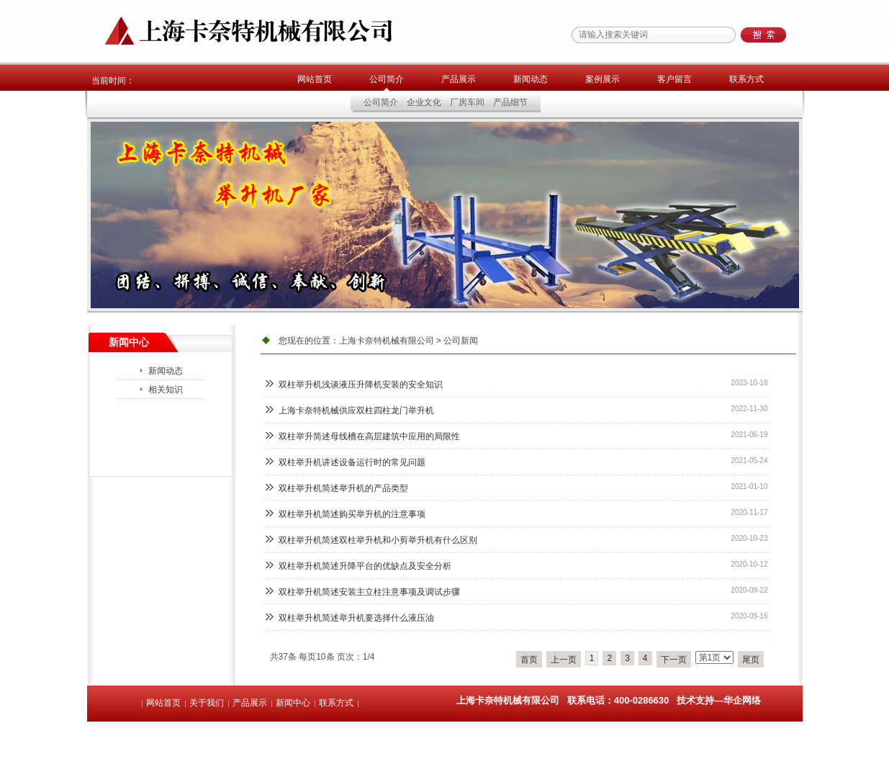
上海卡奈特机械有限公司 (386, 341)
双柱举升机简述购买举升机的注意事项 (352, 514)
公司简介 (386, 79)
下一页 (674, 660)
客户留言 (674, 79)
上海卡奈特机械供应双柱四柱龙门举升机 (356, 410)
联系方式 (746, 79)
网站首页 (314, 79)
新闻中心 (293, 703)
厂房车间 (467, 102)
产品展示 (458, 79)
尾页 (750, 660)
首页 (529, 660)
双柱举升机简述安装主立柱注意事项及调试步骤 (369, 592)
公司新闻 (460, 341)
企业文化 (424, 102)
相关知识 (165, 390)
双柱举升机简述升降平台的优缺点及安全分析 (365, 566)
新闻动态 (530, 79)
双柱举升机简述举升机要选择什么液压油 (356, 618)
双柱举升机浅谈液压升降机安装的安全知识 (361, 385)
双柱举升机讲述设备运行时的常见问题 (352, 462)
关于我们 (206, 703)
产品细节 (510, 102)
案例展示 (602, 79)
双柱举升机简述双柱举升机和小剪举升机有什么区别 (378, 540)
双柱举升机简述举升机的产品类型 (343, 488)
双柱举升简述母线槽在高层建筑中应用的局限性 (369, 436)
